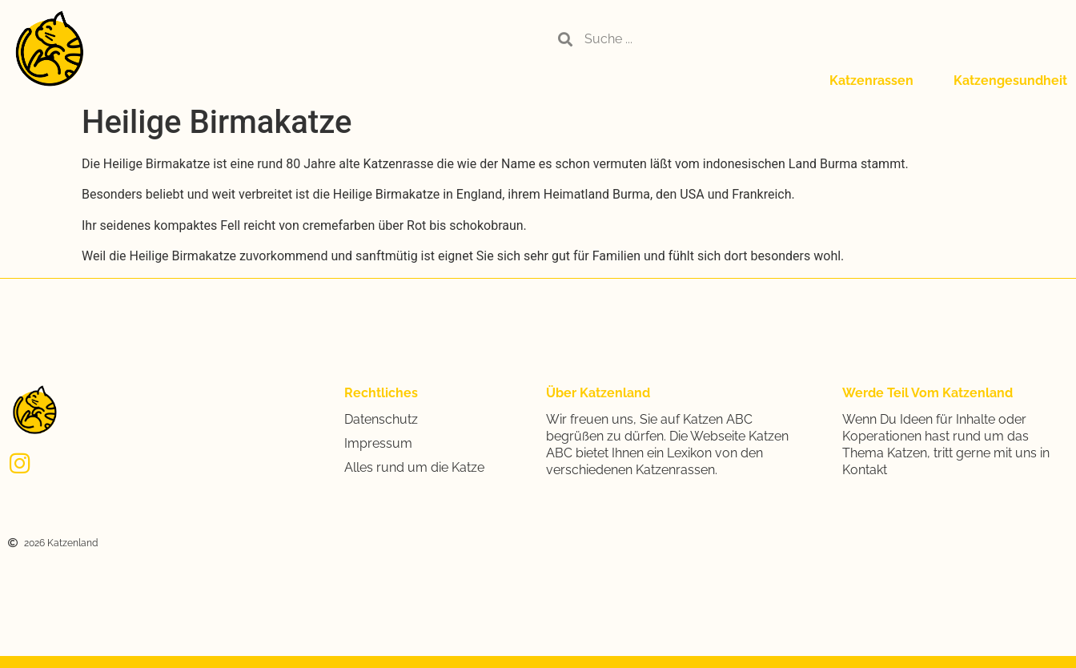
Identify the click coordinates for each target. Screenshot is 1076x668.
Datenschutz (381, 419)
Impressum (378, 443)
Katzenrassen (871, 80)
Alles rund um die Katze (414, 467)
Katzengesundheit (1010, 80)
